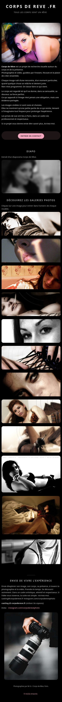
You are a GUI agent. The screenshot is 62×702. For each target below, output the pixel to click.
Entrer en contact (31, 136)
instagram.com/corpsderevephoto (24, 607)
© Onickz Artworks (31, 694)
